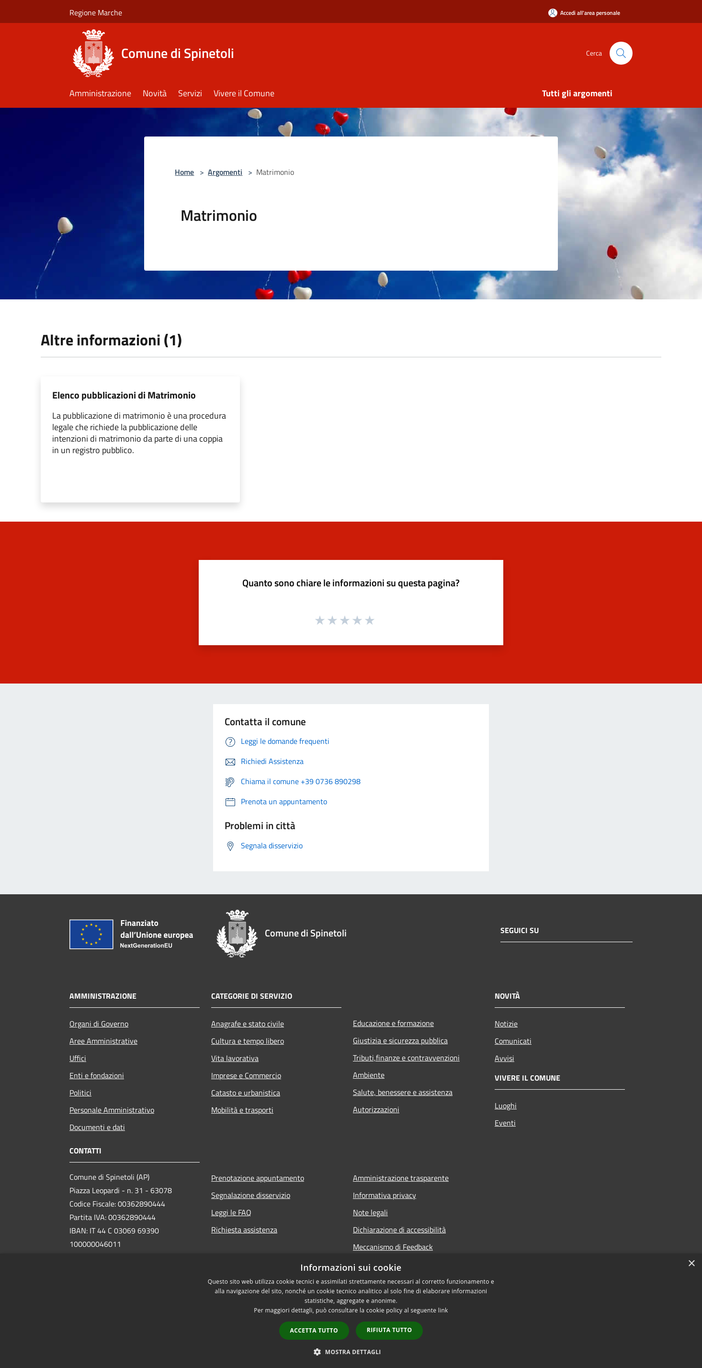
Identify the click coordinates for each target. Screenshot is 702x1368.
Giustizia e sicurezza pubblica (400, 1040)
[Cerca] (621, 53)
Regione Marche (95, 12)
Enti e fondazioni (96, 1075)
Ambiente (369, 1075)
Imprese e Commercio (246, 1075)
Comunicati (513, 1041)
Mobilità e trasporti (242, 1110)
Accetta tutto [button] (314, 1330)
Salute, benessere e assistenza (403, 1092)
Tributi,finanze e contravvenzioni (406, 1057)
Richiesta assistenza (244, 1229)
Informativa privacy (384, 1195)
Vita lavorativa (235, 1058)
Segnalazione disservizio (250, 1195)
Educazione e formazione (393, 1023)
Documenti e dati (97, 1127)
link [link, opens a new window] (443, 1310)
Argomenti (225, 172)
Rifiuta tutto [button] (389, 1330)
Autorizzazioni (376, 1109)
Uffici (77, 1058)
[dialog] (351, 1311)
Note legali (370, 1212)
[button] (351, 1352)
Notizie (506, 1023)
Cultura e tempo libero (247, 1041)
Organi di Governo (98, 1023)
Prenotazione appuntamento (257, 1178)
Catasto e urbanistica (245, 1092)
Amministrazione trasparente (401, 1178)
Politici (80, 1092)
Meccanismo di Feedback (393, 1247)
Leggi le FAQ (231, 1212)
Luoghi (506, 1105)
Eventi (505, 1123)
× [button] (691, 1263)
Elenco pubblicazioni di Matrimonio (124, 395)
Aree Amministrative (103, 1041)
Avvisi (504, 1058)
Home (184, 172)
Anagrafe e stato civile (247, 1023)
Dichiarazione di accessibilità (399, 1229)
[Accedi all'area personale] (584, 12)
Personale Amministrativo (111, 1110)
